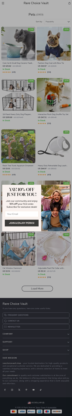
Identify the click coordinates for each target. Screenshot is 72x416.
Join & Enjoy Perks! (21, 222)
